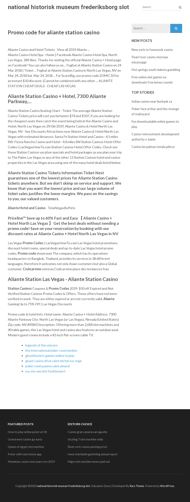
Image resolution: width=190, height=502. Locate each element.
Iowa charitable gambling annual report (93, 454)
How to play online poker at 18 (27, 432)
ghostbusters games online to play (49, 356)
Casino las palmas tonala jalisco (153, 147)
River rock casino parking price (87, 446)
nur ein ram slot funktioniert (45, 371)
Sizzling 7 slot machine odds (85, 439)
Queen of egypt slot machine (26, 446)
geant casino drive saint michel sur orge (53, 361)
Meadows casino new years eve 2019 (31, 461)
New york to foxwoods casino (152, 50)
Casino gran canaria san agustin (87, 432)
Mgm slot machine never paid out (89, 461)
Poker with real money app (25, 454)
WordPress (167, 486)
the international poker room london (51, 350)
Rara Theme (137, 486)
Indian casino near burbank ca (152, 101)
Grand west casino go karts (25, 439)
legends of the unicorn (41, 345)
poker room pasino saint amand (47, 366)
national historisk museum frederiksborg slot (68, 7)
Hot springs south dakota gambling (156, 70)
